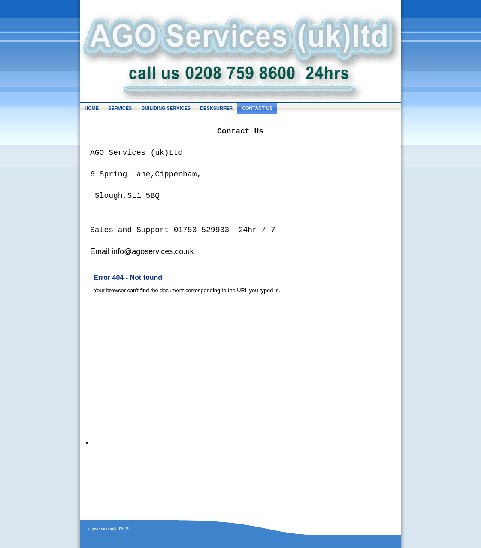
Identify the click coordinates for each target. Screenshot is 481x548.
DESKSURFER (216, 108)
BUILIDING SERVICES (166, 108)
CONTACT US (257, 108)
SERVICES (120, 108)
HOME (92, 108)
